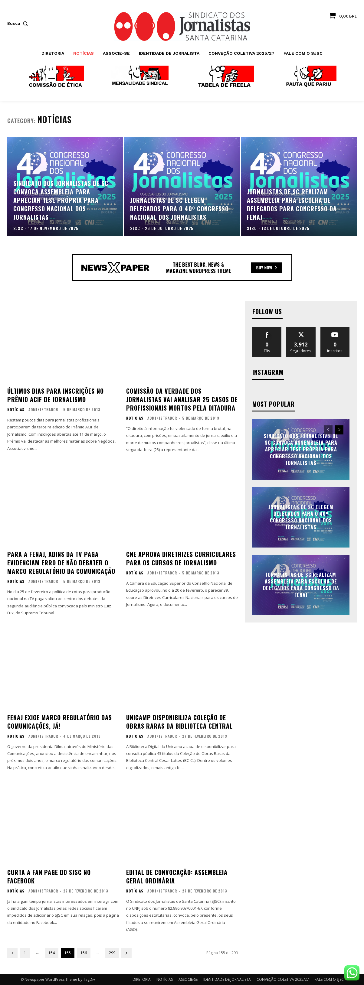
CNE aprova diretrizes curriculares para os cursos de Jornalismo (181, 558)
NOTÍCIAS (16, 409)
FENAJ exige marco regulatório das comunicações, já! (59, 721)
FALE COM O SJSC (329, 979)
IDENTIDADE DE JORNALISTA (227, 979)
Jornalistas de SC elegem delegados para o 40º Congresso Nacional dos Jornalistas (300, 517)
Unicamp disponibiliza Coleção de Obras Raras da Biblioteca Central (179, 721)
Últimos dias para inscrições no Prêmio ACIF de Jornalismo (55, 395)
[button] (18, 23)
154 (51, 952)
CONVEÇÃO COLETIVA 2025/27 (283, 979)
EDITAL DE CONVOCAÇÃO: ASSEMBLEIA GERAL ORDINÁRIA (177, 876)
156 (83, 952)
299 (112, 952)
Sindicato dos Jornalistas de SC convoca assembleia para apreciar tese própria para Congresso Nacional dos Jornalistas (301, 449)
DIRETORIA (142, 979)
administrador (43, 409)
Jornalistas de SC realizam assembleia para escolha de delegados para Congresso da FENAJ (301, 585)
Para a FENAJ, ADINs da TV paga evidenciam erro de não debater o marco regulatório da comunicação (61, 563)
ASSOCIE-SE (188, 979)
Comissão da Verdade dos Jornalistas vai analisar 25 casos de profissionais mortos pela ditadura (182, 399)
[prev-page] (12, 953)
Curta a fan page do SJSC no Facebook (49, 876)
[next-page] (126, 953)
